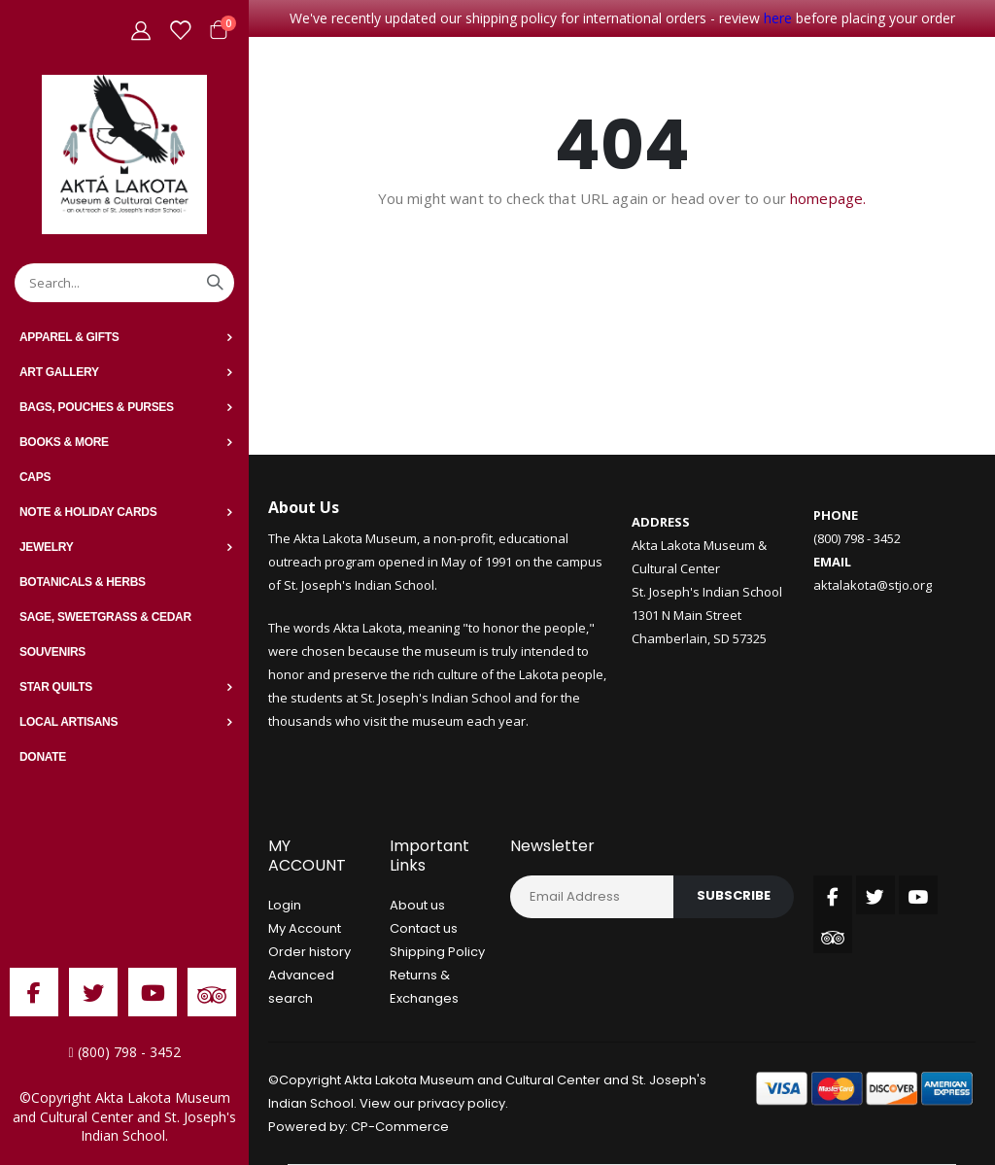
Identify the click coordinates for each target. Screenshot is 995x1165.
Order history (309, 951)
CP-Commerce (400, 1126)
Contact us (424, 928)
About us (417, 905)
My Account (304, 928)
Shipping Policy (437, 951)
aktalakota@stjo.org (872, 585)
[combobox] (124, 282)
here (778, 18)
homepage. (828, 198)
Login (284, 905)
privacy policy (461, 1103)
